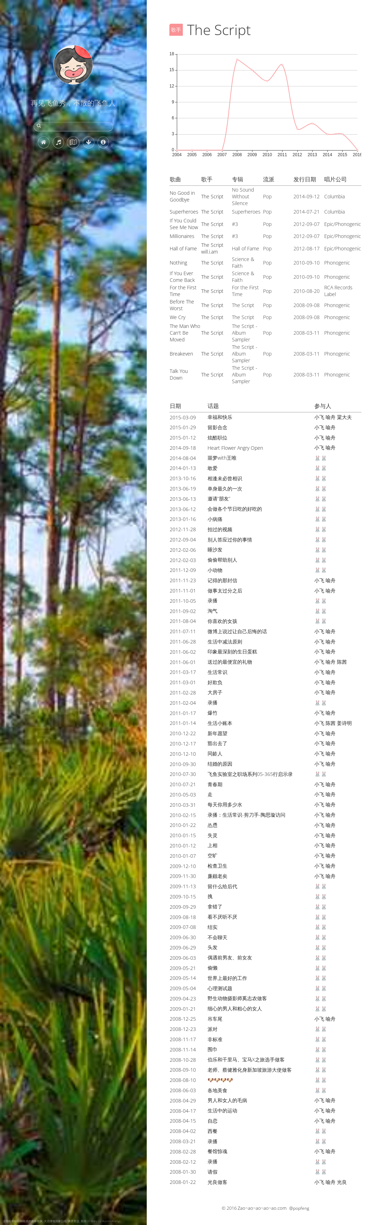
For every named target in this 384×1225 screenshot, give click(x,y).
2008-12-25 (183, 1018)
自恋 (212, 1120)
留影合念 (217, 427)
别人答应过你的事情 (230, 539)
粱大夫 (344, 417)
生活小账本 (220, 723)
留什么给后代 (222, 886)
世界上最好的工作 (227, 978)
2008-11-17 (183, 1039)
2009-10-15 (183, 896)
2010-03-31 (183, 804)
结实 (212, 927)
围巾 (212, 1049)
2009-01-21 (183, 1008)
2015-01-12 (183, 437)
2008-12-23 (183, 1029)
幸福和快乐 (220, 417)
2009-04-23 (183, 998)
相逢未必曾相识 (225, 478)
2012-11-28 (183, 529)
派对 (212, 1029)
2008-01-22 (183, 1182)
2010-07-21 (183, 784)
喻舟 (331, 417)
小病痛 (215, 519)
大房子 (215, 692)
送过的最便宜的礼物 (230, 661)
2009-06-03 (183, 957)
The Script (212, 196)
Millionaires (182, 236)
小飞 (319, 417)
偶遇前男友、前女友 (230, 957)
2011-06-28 (183, 641)
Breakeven (181, 353)
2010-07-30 (183, 774)
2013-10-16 (183, 478)
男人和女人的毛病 (227, 1100)
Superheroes (184, 211)
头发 (212, 947)
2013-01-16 (183, 519)
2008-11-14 (183, 1049)
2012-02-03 (183, 560)
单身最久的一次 (225, 488)
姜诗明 (344, 723)
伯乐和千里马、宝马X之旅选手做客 (246, 1059)
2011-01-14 (183, 723)
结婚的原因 (220, 763)
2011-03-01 (183, 682)
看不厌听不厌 (222, 916)
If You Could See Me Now (184, 224)
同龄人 (215, 753)
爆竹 (212, 712)
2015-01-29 (183, 427)
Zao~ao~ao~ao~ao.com (262, 1208)
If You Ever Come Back (182, 276)
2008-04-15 (183, 1120)
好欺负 (215, 682)
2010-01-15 (183, 835)
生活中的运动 (222, 1110)
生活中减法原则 (225, 641)
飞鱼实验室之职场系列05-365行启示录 (250, 774)
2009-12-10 (183, 866)
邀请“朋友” (219, 498)
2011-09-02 (183, 611)
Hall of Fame (183, 248)
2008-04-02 (183, 1131)
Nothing (178, 262)
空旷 (212, 855)
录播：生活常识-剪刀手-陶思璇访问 (246, 814)
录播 (212, 600)
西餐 (212, 1131)
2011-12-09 (183, 570)
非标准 (215, 1039)
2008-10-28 (183, 1059)
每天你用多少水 (225, 804)
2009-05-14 (183, 978)
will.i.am (209, 251)
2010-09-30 (183, 764)
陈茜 (342, 661)
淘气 (212, 610)
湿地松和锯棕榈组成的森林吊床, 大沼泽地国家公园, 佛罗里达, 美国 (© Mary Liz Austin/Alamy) (61, 1221)
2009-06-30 (183, 937)
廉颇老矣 (217, 876)
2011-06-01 (183, 662)
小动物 (215, 570)
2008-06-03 (183, 1090)
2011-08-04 (183, 621)
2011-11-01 (183, 590)
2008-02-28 (183, 1151)
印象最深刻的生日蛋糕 (232, 651)
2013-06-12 (183, 509)
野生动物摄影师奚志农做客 (237, 998)
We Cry (177, 317)
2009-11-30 (183, 876)
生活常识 (217, 672)
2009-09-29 (183, 906)
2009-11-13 (183, 886)
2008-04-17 (183, 1110)
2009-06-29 (183, 947)
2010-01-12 (183, 845)
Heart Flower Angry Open (235, 447)
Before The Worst (182, 305)
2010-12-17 (183, 743)
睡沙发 (215, 549)
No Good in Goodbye (182, 196)
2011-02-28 (183, 692)
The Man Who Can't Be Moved (185, 333)
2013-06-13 (183, 498)
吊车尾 (215, 1018)
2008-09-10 (183, 1069)
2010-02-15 (183, 815)
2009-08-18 (183, 917)
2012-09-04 (183, 539)
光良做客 (217, 1182)
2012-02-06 (183, 549)
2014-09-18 (183, 447)
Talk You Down (179, 374)
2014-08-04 (183, 458)
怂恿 (212, 825)
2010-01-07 (183, 855)
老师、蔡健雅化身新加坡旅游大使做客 (250, 1069)
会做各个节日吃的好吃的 (235, 508)
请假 (212, 1171)
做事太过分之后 (225, 590)
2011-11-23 (183, 580)
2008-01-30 (183, 1171)
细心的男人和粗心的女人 (235, 1008)
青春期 (215, 784)
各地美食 (217, 1090)
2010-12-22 (183, 733)
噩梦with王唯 (222, 457)
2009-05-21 (183, 968)
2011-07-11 (183, 631)
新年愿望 (217, 733)
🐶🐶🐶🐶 (220, 1080)
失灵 (212, 835)
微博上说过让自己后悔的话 (237, 631)
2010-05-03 (183, 794)
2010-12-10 (183, 753)
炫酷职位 (217, 437)
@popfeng (299, 1208)
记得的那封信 (222, 580)
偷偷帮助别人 (222, 559)
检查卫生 (217, 865)
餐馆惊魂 (217, 1151)
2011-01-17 (183, 713)
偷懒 (212, 967)
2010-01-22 (183, 825)
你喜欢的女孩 (222, 621)
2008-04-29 (183, 1100)
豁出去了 (217, 743)
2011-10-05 (183, 600)
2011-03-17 (183, 672)
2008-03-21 (183, 1141)
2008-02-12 (183, 1161)
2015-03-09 (183, 417)
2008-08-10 (183, 1080)
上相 (212, 845)
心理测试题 (220, 988)
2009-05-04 (183, 988)
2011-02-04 (183, 702)
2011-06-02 (183, 651)
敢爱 (212, 468)
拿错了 (215, 906)
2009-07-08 (183, 927)
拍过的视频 (220, 529)
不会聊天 (217, 937)
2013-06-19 (183, 488)
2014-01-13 (183, 468)
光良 (342, 1182)
